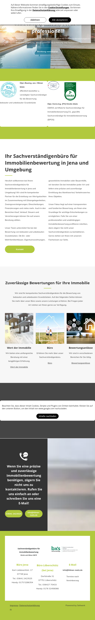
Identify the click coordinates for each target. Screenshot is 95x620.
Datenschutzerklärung (29, 605)
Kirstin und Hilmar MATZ (29, 555)
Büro (50, 350)
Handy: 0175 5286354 (22, 582)
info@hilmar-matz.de (73, 570)
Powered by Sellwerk (75, 605)
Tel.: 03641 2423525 (22, 578)
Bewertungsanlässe (81, 350)
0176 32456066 (51, 588)
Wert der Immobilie (19, 350)
